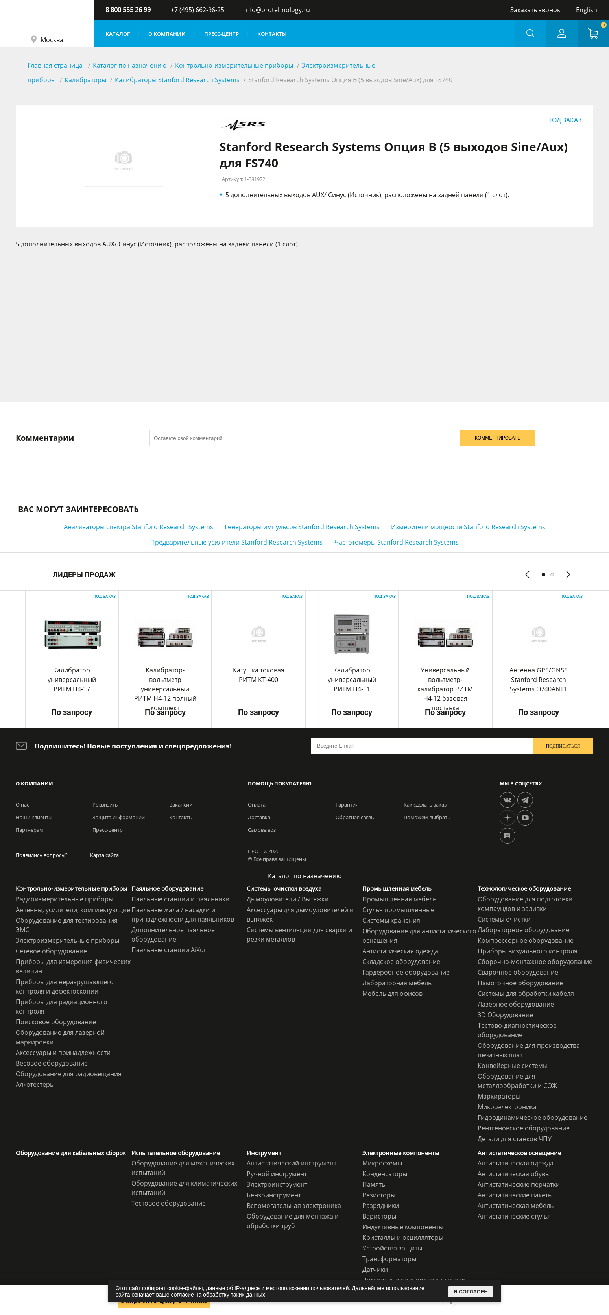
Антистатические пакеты (515, 1195)
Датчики (375, 1269)
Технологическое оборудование (524, 888)
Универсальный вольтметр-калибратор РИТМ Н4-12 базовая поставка (445, 689)
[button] (543, 574)
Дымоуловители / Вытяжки (287, 899)
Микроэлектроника (507, 1107)
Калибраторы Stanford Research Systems (177, 80)
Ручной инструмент (277, 1173)
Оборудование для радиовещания (69, 1073)
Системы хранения (391, 920)
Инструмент (264, 1153)
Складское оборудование (401, 961)
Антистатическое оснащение (519, 1153)
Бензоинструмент (274, 1195)
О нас (22, 804)
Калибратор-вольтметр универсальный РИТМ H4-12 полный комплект (165, 689)
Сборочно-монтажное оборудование (535, 961)
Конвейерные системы (513, 1065)
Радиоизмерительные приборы (64, 899)
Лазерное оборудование (516, 1004)
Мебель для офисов (392, 993)
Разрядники (380, 1205)
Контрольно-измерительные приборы (234, 65)
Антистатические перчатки (519, 1184)
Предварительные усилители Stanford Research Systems (236, 542)
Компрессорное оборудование (526, 940)
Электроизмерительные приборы (67, 940)
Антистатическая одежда (400, 951)
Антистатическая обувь (513, 1173)
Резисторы (378, 1195)
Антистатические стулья (514, 1216)
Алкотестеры (35, 1084)
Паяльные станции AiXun (169, 950)
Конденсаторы (384, 1173)
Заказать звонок (535, 10)
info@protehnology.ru (277, 10)
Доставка (259, 817)
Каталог (117, 33)
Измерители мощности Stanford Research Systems (468, 527)
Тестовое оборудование (168, 1203)
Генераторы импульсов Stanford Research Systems (302, 527)
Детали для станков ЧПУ (515, 1138)
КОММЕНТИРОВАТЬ (497, 438)
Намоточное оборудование (520, 983)
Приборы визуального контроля (528, 951)
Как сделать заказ (425, 804)
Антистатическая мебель (516, 1205)
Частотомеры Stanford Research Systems (396, 542)
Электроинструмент (277, 1184)
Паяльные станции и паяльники (180, 899)
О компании (167, 33)
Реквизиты (105, 804)
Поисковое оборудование (56, 1022)
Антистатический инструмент (291, 1163)
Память (373, 1184)
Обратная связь (355, 817)
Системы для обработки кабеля (526, 993)
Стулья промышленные (398, 909)
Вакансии (180, 804)
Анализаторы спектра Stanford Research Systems (138, 527)
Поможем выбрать (427, 817)
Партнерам (29, 829)
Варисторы (379, 1216)
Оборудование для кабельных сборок (71, 1153)
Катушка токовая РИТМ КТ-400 (258, 675)
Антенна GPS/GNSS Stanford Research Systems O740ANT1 (538, 679)
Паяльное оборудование (167, 888)
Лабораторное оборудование (523, 929)
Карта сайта (104, 855)
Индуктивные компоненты (402, 1227)
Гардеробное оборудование (406, 972)
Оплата (257, 804)
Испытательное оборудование (175, 1153)
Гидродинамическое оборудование (532, 1117)
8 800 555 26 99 (128, 10)
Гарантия (347, 804)
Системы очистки (504, 919)
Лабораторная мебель (397, 983)
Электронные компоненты (400, 1153)
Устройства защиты (392, 1248)
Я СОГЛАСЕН (471, 1292)
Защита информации (118, 817)
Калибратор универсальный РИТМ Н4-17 (72, 679)
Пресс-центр (221, 33)
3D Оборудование (505, 1014)
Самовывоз (262, 829)
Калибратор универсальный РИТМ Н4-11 (352, 679)
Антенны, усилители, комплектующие (73, 909)
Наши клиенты (34, 817)
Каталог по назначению (129, 65)
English (586, 10)
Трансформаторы (389, 1258)
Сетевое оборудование (51, 951)
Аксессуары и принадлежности (63, 1052)
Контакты (272, 33)
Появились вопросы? (42, 855)
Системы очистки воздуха (284, 888)
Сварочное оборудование (518, 972)
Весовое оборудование (52, 1063)
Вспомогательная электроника (294, 1205)
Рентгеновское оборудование (524, 1128)
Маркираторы (499, 1096)
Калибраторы (85, 80)
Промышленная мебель (397, 888)
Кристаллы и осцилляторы (402, 1237)
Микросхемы (382, 1163)
